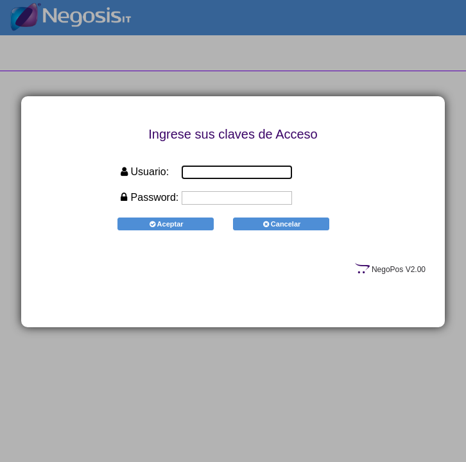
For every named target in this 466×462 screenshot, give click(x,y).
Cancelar (281, 224)
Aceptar (165, 224)
